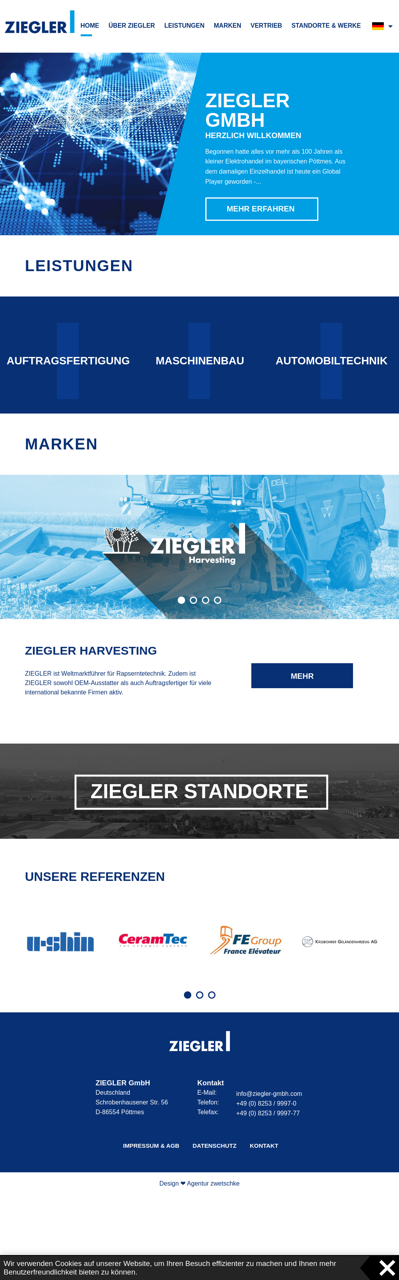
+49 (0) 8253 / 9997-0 (266, 1189)
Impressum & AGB (151, 1231)
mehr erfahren (302, 765)
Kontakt (264, 1231)
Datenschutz (214, 1231)
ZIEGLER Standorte (199, 876)
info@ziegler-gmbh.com (269, 1179)
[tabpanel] (60, 1026)
